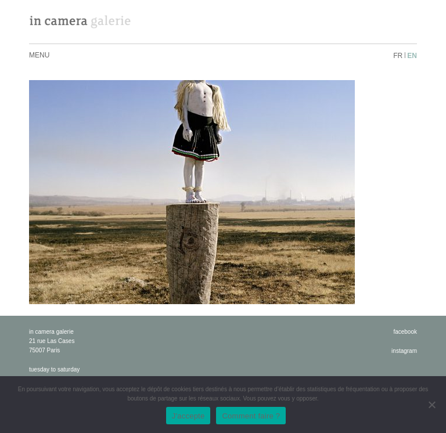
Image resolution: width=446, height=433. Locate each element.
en (412, 56)
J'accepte (188, 416)
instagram (404, 351)
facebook (405, 332)
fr (397, 56)
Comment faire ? (251, 416)
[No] (431, 404)
